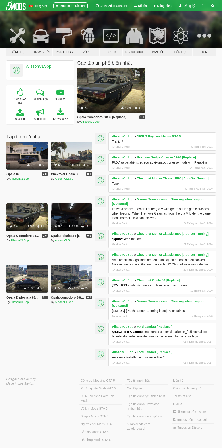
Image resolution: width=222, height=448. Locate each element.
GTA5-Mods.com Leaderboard (138, 426)
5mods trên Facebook (190, 420)
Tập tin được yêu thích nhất (146, 396)
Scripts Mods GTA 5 (94, 416)
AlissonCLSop (38, 66)
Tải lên (140, 6)
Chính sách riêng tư (187, 388)
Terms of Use (182, 396)
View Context (121, 146)
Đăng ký (187, 6)
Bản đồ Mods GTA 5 (94, 432)
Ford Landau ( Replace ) (154, 326)
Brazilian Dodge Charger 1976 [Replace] (166, 157)
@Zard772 (119, 285)
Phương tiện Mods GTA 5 (98, 388)
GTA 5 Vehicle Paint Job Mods (97, 398)
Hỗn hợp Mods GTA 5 (96, 440)
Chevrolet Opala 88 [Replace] (158, 280)
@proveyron (121, 239)
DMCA (177, 404)
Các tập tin (134, 388)
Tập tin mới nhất (138, 380)
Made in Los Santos (20, 383)
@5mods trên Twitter (189, 412)
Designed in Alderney (21, 379)
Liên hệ (178, 380)
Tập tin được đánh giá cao (145, 416)
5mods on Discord (188, 427)
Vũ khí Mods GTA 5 (94, 408)
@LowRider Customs (127, 332)
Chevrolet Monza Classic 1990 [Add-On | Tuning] (173, 178)
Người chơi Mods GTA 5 (97, 424)
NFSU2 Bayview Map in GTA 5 (159, 136)
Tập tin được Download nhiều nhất (143, 406)
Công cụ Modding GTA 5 (98, 380)
